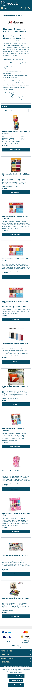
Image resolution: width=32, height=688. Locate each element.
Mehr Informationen (16, 672)
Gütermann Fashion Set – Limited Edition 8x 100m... (16, 132)
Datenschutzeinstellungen (16, 676)
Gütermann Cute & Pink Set (11, 471)
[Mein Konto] (25, 8)
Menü (4, 8)
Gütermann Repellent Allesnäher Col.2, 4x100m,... (15, 302)
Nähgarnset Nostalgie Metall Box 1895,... (15, 556)
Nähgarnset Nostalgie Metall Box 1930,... (15, 598)
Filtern (5, 106)
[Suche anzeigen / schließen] (21, 8)
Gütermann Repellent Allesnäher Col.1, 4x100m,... (15, 259)
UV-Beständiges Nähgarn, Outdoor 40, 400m (15, 387)
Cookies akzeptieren (16, 680)
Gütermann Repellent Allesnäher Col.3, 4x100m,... (15, 217)
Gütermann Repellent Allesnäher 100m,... (16, 344)
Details (21, 361)
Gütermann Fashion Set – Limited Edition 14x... (16, 175)
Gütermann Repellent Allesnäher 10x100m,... (13, 429)
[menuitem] (5, 8)
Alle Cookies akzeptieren (16, 685)
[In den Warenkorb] (16, 149)
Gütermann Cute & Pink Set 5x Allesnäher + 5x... (16, 514)
